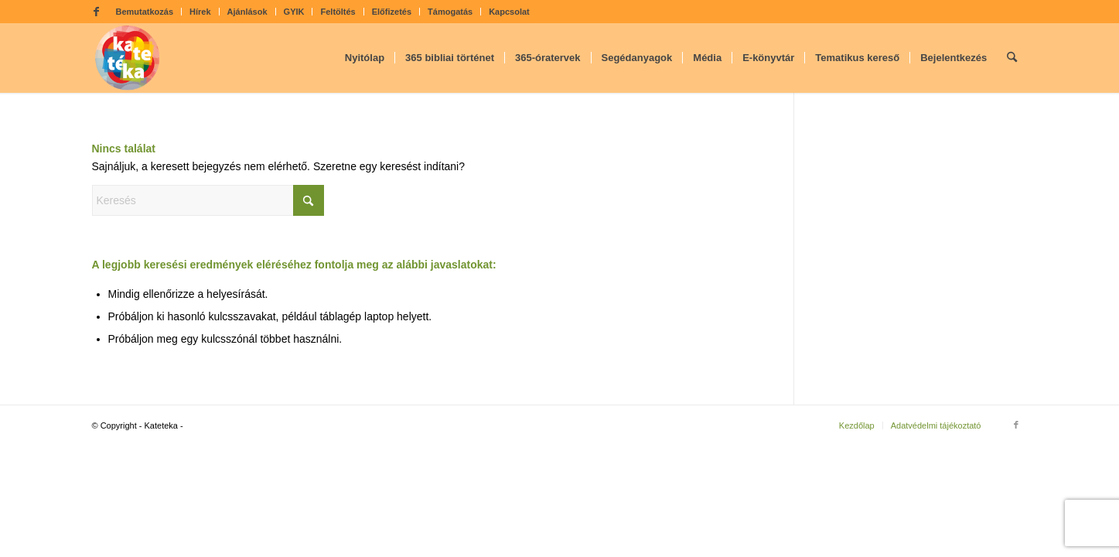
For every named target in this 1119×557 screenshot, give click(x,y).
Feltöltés (337, 11)
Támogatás (450, 11)
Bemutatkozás (145, 11)
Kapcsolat (509, 11)
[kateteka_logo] (127, 58)
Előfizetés (391, 11)
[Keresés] (1012, 58)
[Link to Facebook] (96, 11)
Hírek (200, 11)
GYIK (294, 11)
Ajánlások (247, 11)
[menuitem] (145, 11)
